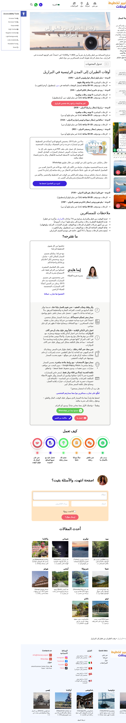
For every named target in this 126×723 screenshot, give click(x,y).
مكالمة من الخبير (40, 418)
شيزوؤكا (64, 569)
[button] (3, 14)
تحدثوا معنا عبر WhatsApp (47, 411)
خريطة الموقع (60, 720)
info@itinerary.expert (21, 655)
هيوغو (25, 569)
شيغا (86, 569)
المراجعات (53, 4)
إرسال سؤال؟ (49, 517)
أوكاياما (48, 690)
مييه (86, 539)
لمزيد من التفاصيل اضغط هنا (29, 183)
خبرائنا (66, 4)
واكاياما (24, 539)
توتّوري (65, 539)
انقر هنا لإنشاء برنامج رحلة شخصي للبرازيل (49, 103)
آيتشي (45, 569)
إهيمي (27, 690)
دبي (36, 85)
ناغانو (65, 599)
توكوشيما (90, 690)
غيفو (86, 599)
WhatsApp (25, 659)
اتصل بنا (59, 418)
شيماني (45, 539)
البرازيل (39, 219)
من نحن (74, 4)
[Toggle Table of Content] (84, 64)
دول (60, 4)
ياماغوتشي (68, 690)
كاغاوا (113, 690)
